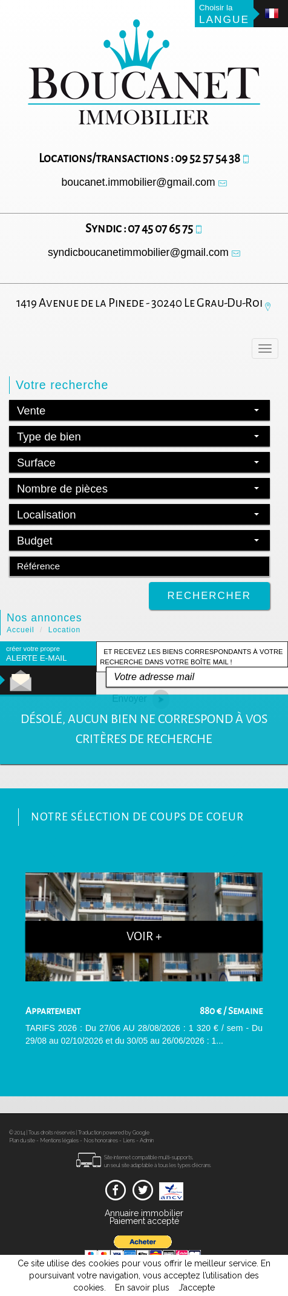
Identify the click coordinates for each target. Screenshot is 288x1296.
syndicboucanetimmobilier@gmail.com (138, 252)
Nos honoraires (100, 1140)
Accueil (20, 630)
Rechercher (209, 595)
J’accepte (196, 1287)
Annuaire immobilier (144, 1213)
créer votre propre (36, 654)
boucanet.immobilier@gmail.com (138, 182)
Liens (129, 1140)
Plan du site (22, 1140)
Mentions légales (59, 1140)
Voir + (144, 936)
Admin (147, 1140)
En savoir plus (142, 1287)
